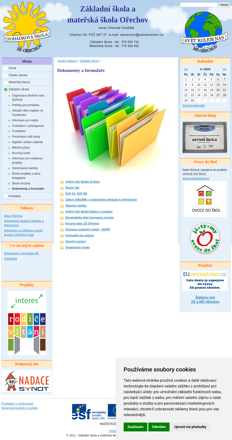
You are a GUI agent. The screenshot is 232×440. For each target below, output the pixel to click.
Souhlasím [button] (135, 427)
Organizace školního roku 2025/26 (28, 98)
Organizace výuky (77, 247)
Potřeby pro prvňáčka (25, 105)
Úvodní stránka (67, 61)
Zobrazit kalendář (193, 105)
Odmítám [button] (159, 427)
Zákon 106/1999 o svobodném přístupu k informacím (101, 199)
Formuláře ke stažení (79, 235)
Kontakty (15, 196)
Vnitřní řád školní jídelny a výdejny (88, 211)
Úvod (12, 68)
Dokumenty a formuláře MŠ (21, 253)
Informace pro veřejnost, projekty (27, 160)
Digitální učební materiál (27, 142)
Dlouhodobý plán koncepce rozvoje (89, 217)
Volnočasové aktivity (25, 168)
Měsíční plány (21, 147)
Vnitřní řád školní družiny (82, 181)
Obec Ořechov (13, 216)
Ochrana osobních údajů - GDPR (87, 229)
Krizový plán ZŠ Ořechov (82, 223)
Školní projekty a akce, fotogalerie (26, 176)
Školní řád (72, 187)
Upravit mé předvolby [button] (190, 427)
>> (224, 69)
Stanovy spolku (76, 205)
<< (186, 69)
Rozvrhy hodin (21, 153)
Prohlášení (19, 131)
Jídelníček (10, 258)
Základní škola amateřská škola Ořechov (107, 14)
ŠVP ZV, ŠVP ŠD (76, 193)
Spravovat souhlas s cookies (19, 408)
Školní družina (21, 183)
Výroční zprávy (75, 241)
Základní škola (19, 89)
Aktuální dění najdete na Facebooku (27, 113)
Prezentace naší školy (26, 136)
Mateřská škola (19, 82)
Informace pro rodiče (25, 120)
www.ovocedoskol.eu (195, 178)
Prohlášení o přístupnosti (28, 126)
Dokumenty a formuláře (28, 188)
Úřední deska (18, 75)
